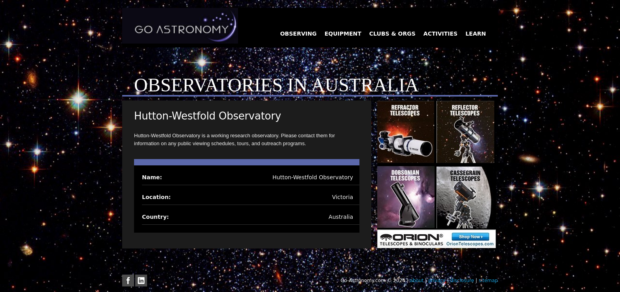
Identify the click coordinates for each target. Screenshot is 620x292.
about (417, 280)
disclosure (462, 280)
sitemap (488, 280)
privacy (437, 280)
